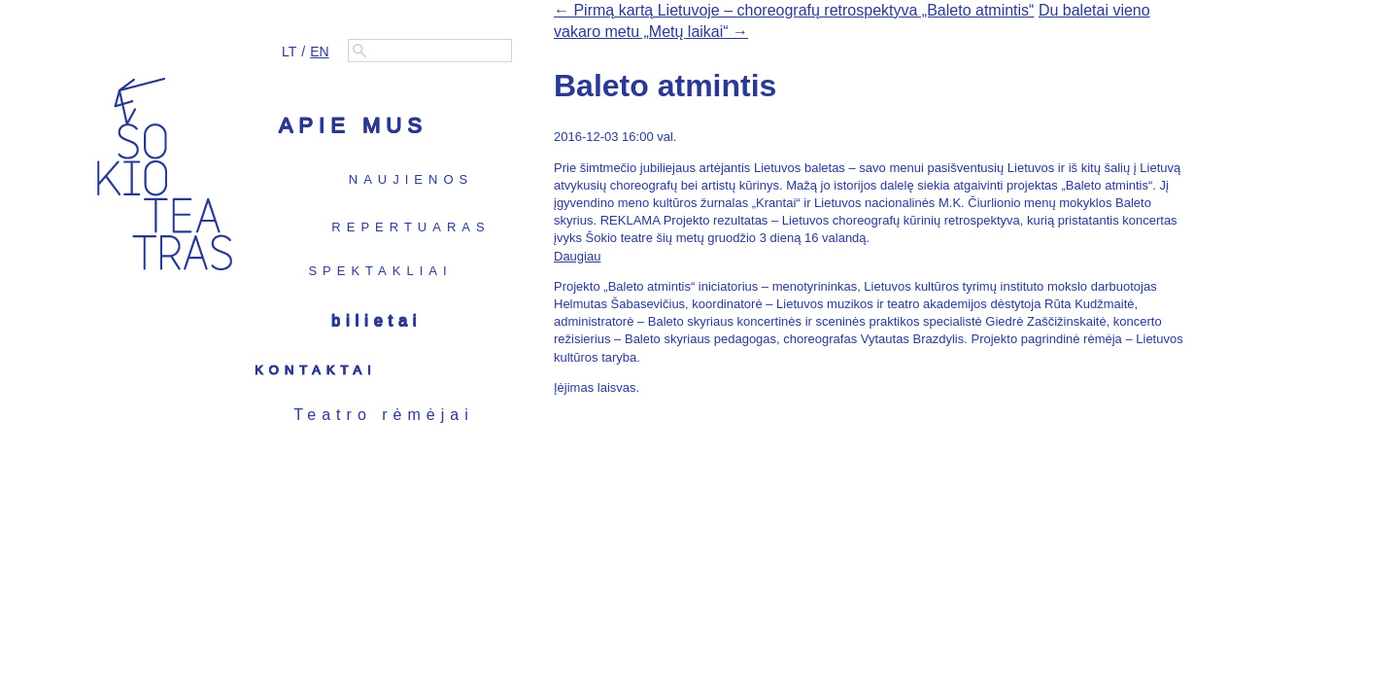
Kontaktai (316, 370)
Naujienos (411, 179)
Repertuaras (410, 227)
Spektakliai (380, 270)
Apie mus (353, 125)
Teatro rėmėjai (383, 414)
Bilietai (376, 320)
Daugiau (577, 256)
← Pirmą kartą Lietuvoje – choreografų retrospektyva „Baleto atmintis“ (794, 10)
